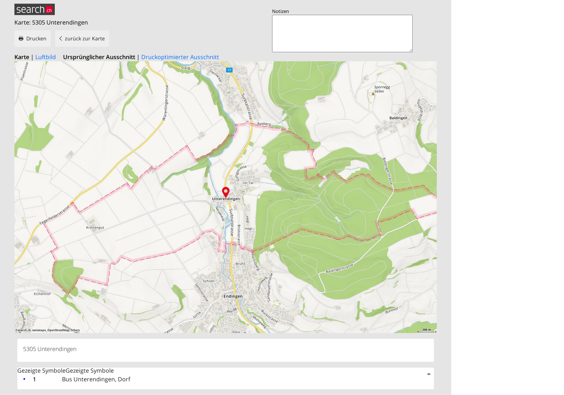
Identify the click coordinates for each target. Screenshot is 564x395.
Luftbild (45, 57)
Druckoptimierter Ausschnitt (180, 57)
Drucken (36, 38)
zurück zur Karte (85, 38)
